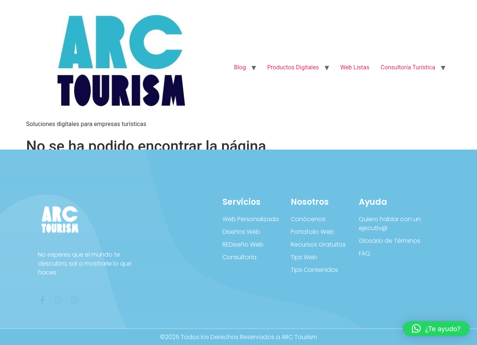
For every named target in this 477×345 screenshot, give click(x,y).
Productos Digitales (293, 67)
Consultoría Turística (407, 67)
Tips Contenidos (314, 270)
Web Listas (354, 67)
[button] (436, 328)
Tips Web (304, 257)
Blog (240, 67)
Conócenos (308, 219)
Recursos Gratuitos (318, 244)
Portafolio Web (312, 232)
